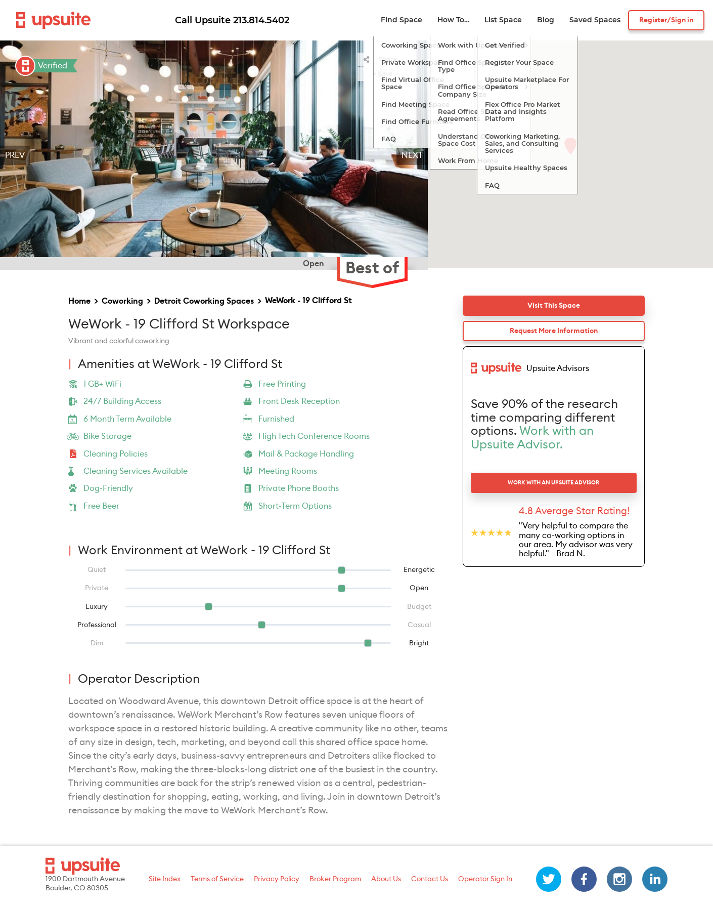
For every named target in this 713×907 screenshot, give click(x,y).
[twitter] (548, 879)
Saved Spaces (594, 20)
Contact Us (429, 879)
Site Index (165, 879)
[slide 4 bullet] (233, 250)
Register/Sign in (666, 20)
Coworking (122, 301)
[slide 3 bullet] (220, 250)
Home (79, 301)
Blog (545, 20)
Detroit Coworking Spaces (204, 301)
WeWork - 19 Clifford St (308, 301)
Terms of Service (217, 879)
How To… (453, 20)
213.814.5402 (261, 20)
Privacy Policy (276, 879)
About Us (386, 879)
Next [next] (412, 155)
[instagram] (619, 879)
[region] (214, 155)
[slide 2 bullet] (207, 250)
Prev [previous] (15, 155)
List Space (503, 20)
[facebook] (584, 879)
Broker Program (335, 879)
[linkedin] (654, 879)
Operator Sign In (485, 879)
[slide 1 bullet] (194, 250)
